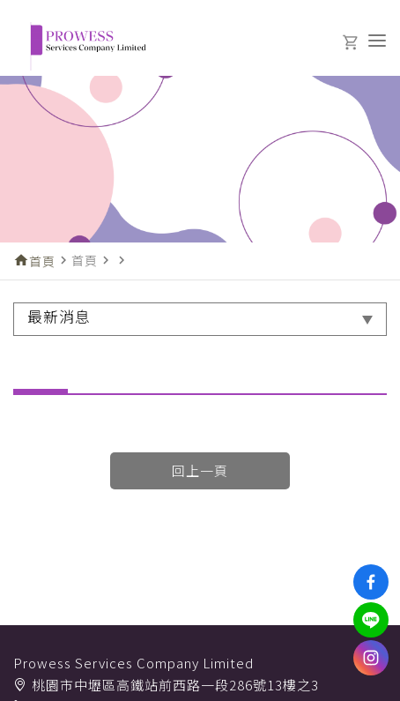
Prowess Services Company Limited (133, 662)
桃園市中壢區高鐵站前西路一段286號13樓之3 (175, 684)
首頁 (42, 261)
